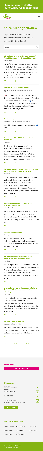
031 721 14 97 (8, 396)
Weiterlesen (9, 81)
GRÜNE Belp (20, 430)
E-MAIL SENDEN (11, 407)
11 (34, 343)
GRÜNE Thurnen (21, 434)
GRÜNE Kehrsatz (34, 430)
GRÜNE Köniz (8, 434)
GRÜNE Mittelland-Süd (9, 430)
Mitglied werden (21, 368)
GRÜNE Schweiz (9, 427)
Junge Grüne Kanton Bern (34, 427)
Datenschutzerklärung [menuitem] (11, 448)
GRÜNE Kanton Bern (21, 427)
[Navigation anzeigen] (39, 16)
